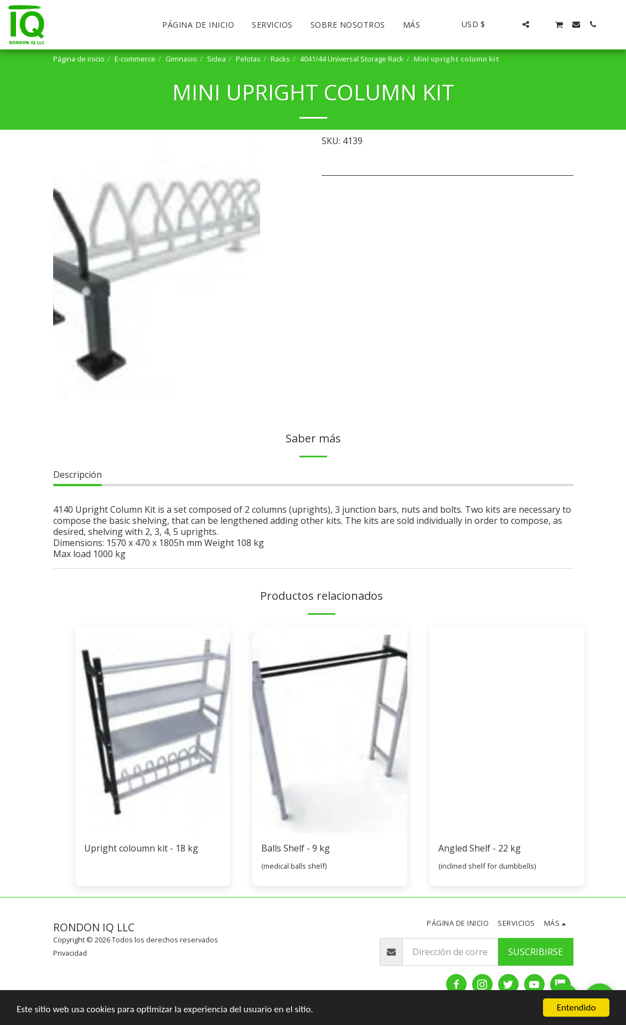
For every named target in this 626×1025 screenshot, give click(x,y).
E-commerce (135, 59)
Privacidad (70, 953)
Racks (280, 59)
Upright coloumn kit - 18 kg (141, 848)
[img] (152, 729)
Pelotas (248, 59)
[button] (509, 24)
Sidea (216, 59)
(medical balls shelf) (294, 866)
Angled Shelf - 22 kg (479, 848)
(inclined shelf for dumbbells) (487, 866)
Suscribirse (535, 952)
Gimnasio (181, 59)
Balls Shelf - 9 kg (295, 848)
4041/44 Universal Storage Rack (351, 59)
